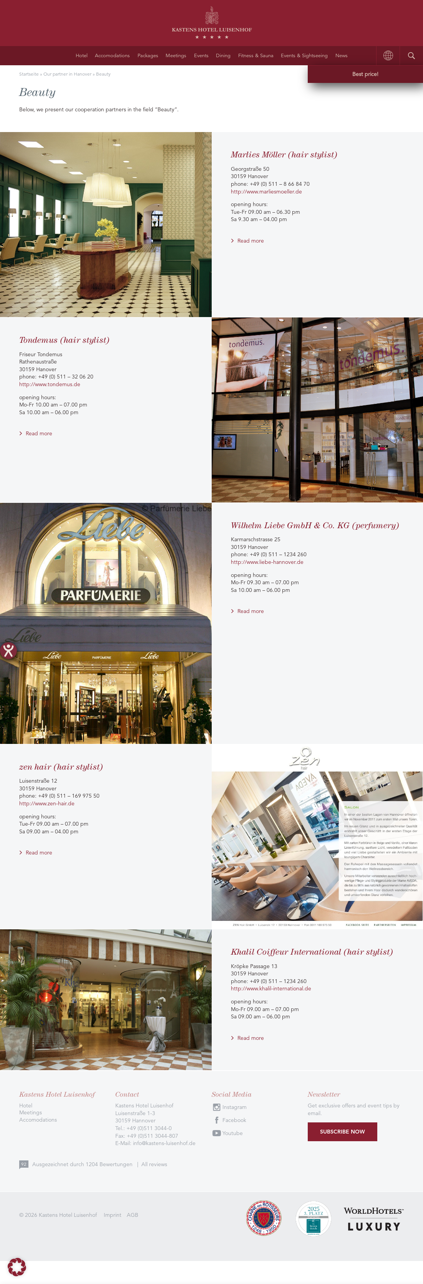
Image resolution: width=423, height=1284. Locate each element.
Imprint (112, 1214)
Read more (250, 240)
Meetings (176, 56)
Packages (148, 56)
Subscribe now (342, 1131)
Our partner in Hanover (67, 74)
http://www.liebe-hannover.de (267, 562)
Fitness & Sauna (256, 56)
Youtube (232, 1133)
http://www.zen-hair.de (47, 803)
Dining (223, 56)
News (341, 56)
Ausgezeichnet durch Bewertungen (83, 1164)
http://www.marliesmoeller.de (266, 191)
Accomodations (112, 56)
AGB (132, 1214)
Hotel (82, 56)
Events (201, 56)
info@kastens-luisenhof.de (164, 1143)
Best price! (365, 74)
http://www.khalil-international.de (271, 988)
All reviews (154, 1164)
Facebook (234, 1120)
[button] (17, 1267)
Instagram (234, 1107)
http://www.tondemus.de (49, 384)
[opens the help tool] (8, 650)
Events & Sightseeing (304, 56)
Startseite (29, 74)
